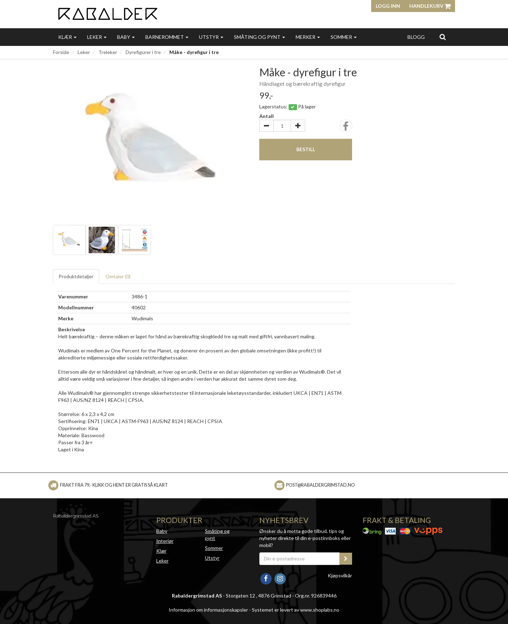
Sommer (344, 37)
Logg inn (388, 6)
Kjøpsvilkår (340, 575)
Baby (126, 37)
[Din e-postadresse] (299, 558)
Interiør (165, 541)
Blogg (416, 37)
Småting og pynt (259, 37)
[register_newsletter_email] (345, 559)
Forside (61, 52)
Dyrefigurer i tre (143, 52)
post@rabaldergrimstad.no (320, 485)
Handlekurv (429, 6)
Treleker (107, 52)
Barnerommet (166, 37)
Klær (67, 37)
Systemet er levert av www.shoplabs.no (295, 610)
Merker (308, 37)
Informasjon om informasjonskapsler (208, 610)
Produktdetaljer (76, 276)
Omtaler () (118, 276)
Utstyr (211, 37)
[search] (442, 36)
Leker (97, 37)
